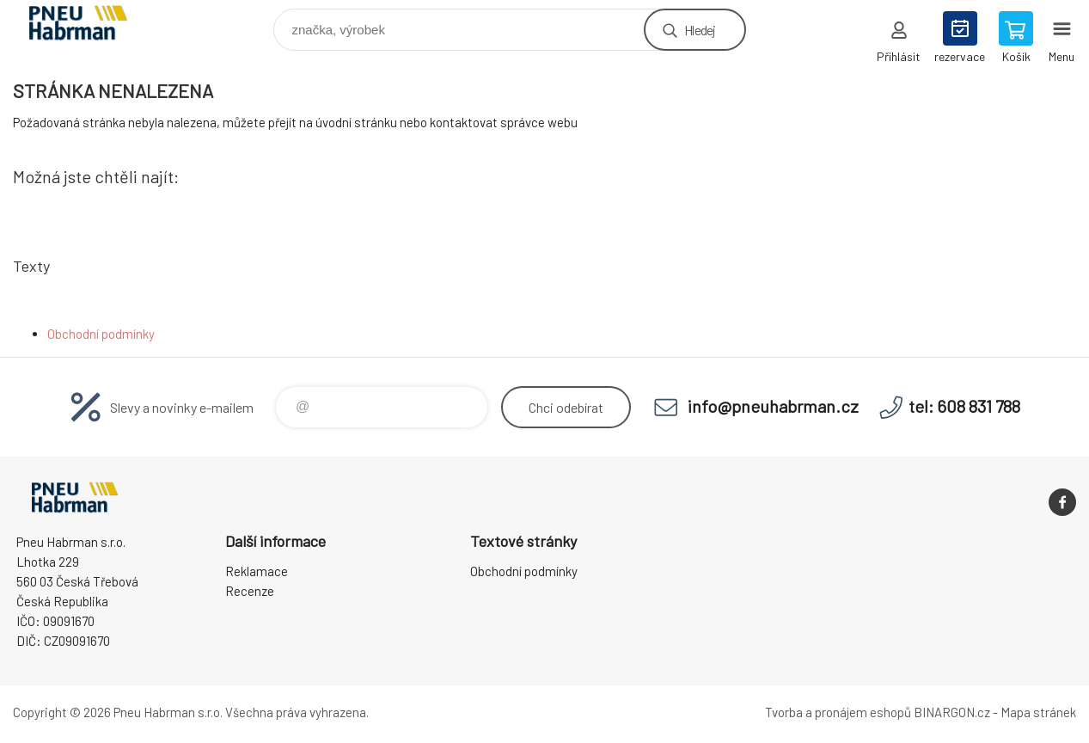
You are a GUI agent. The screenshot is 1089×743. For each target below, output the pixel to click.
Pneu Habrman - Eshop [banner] (89, 25)
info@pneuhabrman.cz (773, 406)
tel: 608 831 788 (964, 406)
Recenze (249, 591)
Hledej (699, 29)
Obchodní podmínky (101, 333)
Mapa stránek (1038, 712)
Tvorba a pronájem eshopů (838, 712)
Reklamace (256, 571)
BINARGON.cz (952, 712)
